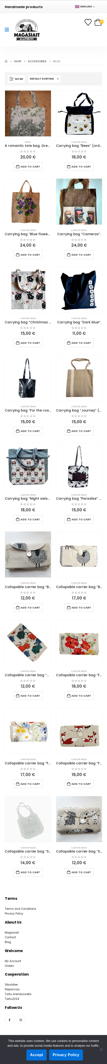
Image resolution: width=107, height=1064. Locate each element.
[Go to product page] (28, 113)
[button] (16, 79)
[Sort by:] (44, 79)
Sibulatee (11, 985)
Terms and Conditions (20, 909)
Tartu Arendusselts (18, 994)
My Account (13, 961)
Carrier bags (79, 142)
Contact (10, 937)
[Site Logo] (27, 30)
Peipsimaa (12, 989)
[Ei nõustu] (101, 1049)
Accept (36, 1055)
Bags (28, 142)
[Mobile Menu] (8, 30)
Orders (9, 966)
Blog (8, 942)
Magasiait (12, 933)
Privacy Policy (14, 913)
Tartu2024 (12, 999)
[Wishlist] (88, 22)
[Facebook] (9, 1019)
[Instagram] (20, 1019)
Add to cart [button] (30, 166)
